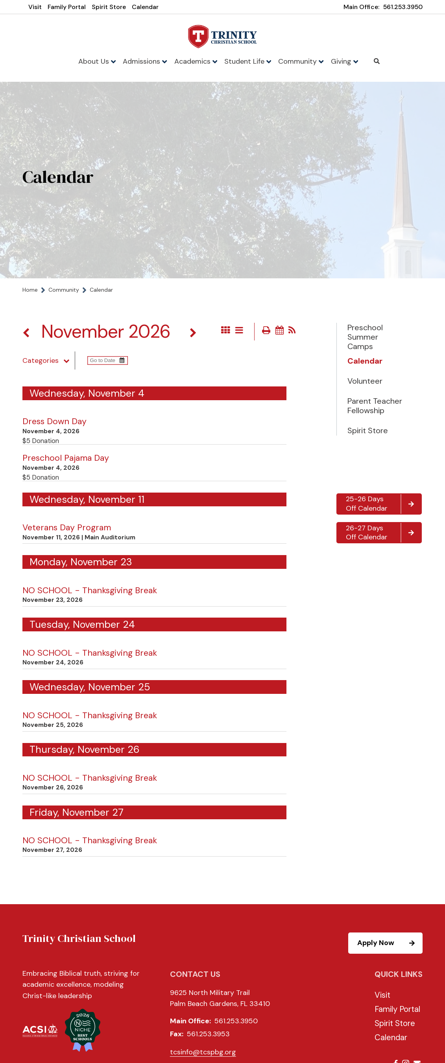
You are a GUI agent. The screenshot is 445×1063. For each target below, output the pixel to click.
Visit (35, 7)
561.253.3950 (403, 7)
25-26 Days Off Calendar (383, 504)
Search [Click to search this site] (377, 61)
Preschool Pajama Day (65, 457)
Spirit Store (109, 7)
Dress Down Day (54, 421)
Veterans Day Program (66, 527)
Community (300, 61)
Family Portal (67, 7)
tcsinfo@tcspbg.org (203, 1052)
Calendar (145, 7)
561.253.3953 (208, 1034)
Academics (195, 61)
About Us (97, 61)
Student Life (247, 61)
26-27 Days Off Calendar (383, 533)
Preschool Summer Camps (365, 337)
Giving (344, 61)
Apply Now (389, 943)
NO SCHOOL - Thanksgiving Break (89, 590)
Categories (48, 360)
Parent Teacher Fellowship (374, 405)
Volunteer (364, 381)
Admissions (145, 61)
